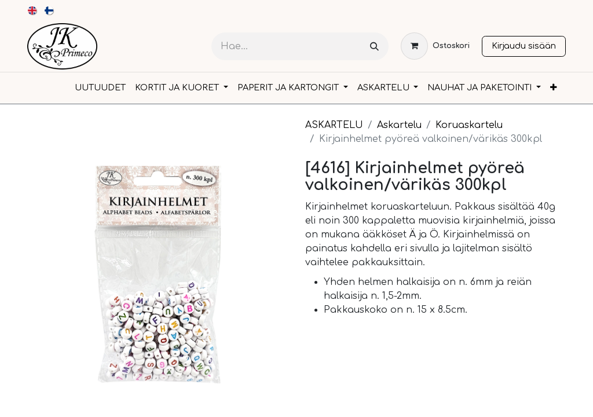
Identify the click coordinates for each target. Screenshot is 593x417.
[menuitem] (33, 10)
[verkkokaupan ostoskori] (435, 46)
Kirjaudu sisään (524, 45)
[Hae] (374, 46)
